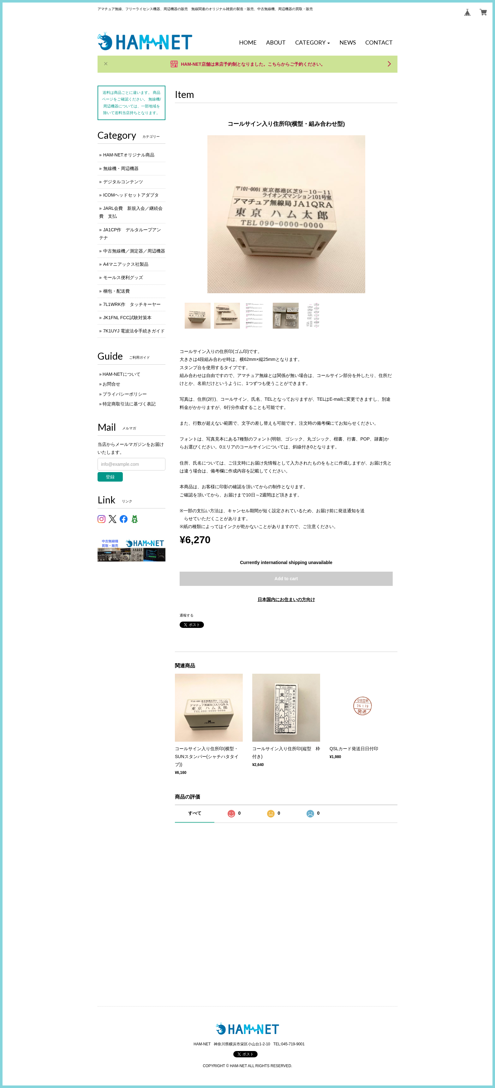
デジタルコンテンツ (123, 181)
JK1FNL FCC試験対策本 (127, 317)
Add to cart (286, 578)
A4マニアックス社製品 (125, 264)
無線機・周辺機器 (121, 168)
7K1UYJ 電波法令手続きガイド (134, 330)
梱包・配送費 (116, 291)
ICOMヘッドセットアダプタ (131, 195)
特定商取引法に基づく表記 (129, 403)
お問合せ (111, 383)
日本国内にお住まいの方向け (286, 599)
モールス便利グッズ (123, 277)
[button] (312, 42)
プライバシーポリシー (125, 394)
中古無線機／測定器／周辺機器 (134, 250)
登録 (110, 476)
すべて (194, 813)
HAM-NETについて (121, 374)
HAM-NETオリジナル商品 (128, 154)
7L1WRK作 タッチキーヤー (132, 304)
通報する (187, 615)
